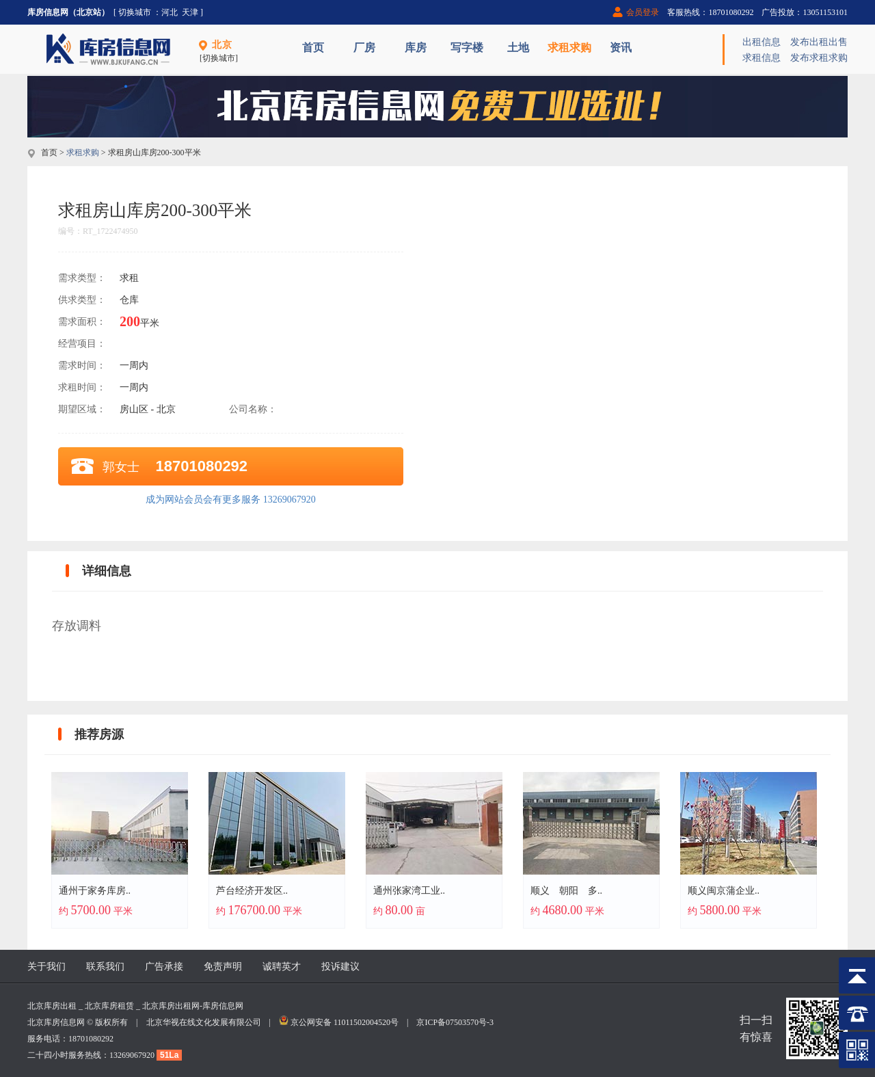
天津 (190, 12)
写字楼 (466, 47)
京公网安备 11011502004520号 (345, 1022)
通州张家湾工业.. (409, 891)
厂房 (364, 47)
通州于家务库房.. (95, 891)
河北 (169, 12)
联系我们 (105, 966)
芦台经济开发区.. (252, 891)
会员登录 (642, 12)
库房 (416, 47)
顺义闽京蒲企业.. (723, 891)
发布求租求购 (819, 58)
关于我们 (46, 966)
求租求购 (569, 47)
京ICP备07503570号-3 (455, 1022)
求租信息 (761, 58)
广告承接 (164, 966)
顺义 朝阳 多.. (566, 891)
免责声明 (223, 966)
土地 (518, 47)
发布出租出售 (819, 42)
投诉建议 (340, 966)
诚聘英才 (281, 966)
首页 (313, 47)
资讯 (621, 47)
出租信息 (761, 42)
